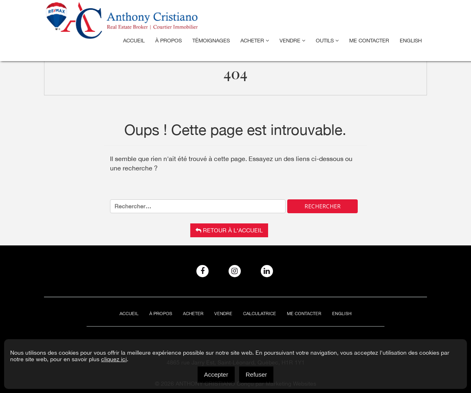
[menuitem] (410, 41)
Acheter (254, 41)
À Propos (168, 41)
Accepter (216, 374)
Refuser (256, 374)
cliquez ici (114, 359)
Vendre (292, 41)
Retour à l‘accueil (229, 230)
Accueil (134, 41)
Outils (327, 41)
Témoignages (211, 41)
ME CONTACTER (369, 41)
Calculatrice (256, 313)
